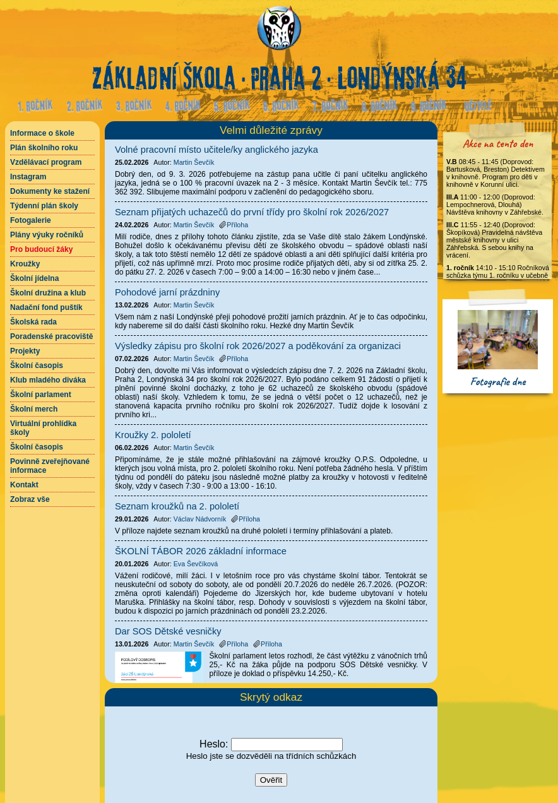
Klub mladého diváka (48, 380)
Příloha (233, 225)
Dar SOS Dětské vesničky (168, 631)
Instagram (28, 176)
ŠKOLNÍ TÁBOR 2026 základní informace (201, 551)
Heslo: (213, 744)
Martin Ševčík (194, 162)
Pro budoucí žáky (41, 249)
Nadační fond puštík (46, 307)
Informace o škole (42, 133)
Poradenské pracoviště (51, 336)
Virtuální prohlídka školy (43, 428)
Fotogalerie (30, 220)
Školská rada (33, 322)
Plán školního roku (44, 147)
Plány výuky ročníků (46, 234)
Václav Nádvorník (200, 519)
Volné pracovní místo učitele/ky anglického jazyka (216, 150)
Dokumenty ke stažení (50, 191)
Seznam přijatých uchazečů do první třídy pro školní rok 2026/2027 (252, 212)
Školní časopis (36, 365)
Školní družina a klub (48, 292)
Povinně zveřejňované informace (50, 466)
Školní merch (33, 409)
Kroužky (25, 263)
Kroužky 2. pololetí (153, 435)
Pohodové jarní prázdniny (167, 292)
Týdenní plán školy (44, 205)
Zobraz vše (30, 499)
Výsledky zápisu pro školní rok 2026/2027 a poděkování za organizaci (258, 346)
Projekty (25, 351)
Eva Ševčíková (196, 564)
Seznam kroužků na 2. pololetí (177, 506)
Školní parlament (40, 394)
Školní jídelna (34, 278)
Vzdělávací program (45, 162)
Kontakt (24, 484)
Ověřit (271, 780)
